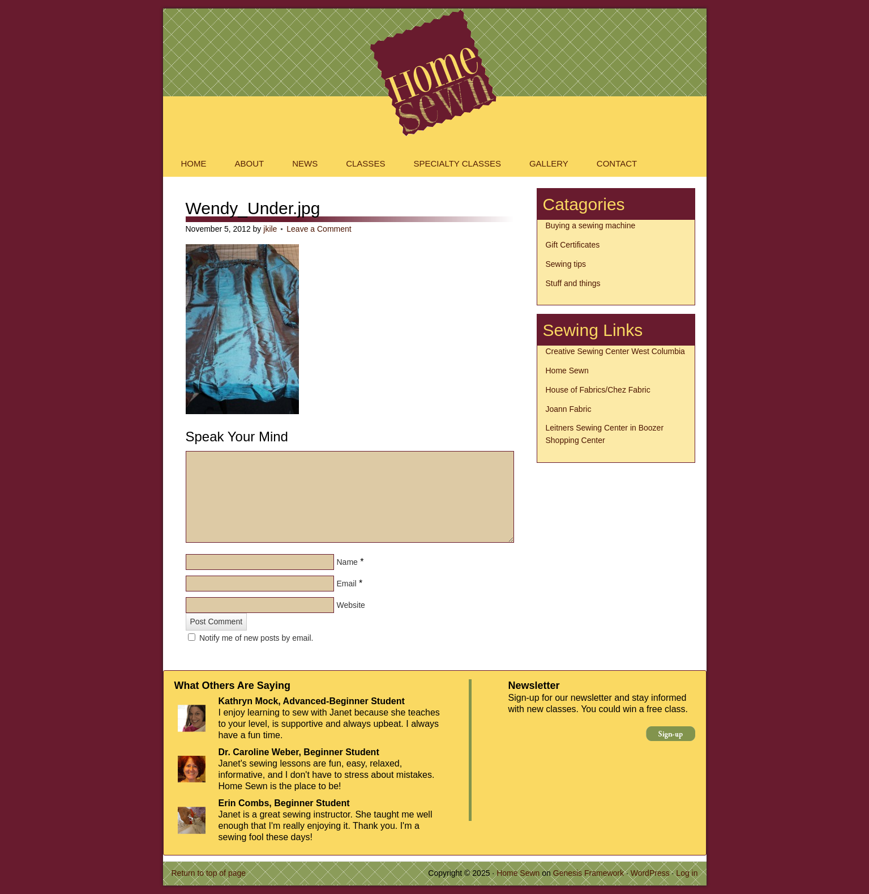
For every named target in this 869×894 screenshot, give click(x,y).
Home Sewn (435, 36)
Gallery (548, 163)
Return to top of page (209, 873)
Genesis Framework (588, 873)
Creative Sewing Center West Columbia (615, 351)
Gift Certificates (573, 244)
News (305, 163)
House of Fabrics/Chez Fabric (598, 389)
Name (347, 562)
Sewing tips (566, 264)
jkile (270, 228)
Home (194, 163)
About (249, 163)
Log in (686, 873)
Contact (617, 163)
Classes (365, 163)
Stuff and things (573, 283)
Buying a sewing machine (591, 225)
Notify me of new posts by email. (256, 637)
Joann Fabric (569, 409)
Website (351, 605)
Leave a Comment (318, 228)
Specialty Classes (457, 163)
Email (347, 583)
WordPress (650, 873)
